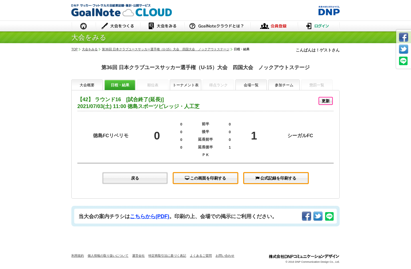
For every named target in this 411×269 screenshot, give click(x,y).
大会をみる (162, 26)
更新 (326, 101)
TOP (74, 49)
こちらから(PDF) (149, 216)
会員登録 (274, 26)
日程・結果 (120, 85)
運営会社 (138, 255)
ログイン (319, 26)
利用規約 (77, 255)
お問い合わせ (224, 255)
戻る (135, 178)
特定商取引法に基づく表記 (167, 255)
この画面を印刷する (205, 178)
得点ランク (218, 85)
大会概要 (87, 85)
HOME (83, 26)
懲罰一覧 (316, 85)
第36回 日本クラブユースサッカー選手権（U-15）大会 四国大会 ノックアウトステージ (165, 49)
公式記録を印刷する (276, 178)
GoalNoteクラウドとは (217, 26)
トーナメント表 (186, 85)
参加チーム (284, 85)
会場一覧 (251, 85)
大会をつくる (118, 26)
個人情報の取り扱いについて (108, 255)
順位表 (152, 85)
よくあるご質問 (201, 255)
